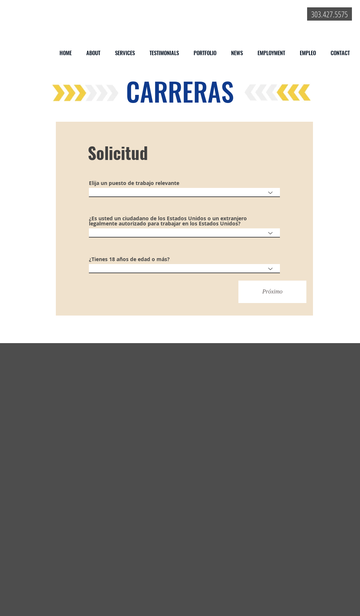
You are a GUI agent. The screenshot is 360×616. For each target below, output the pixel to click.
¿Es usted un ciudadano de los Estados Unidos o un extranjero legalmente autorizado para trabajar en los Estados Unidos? (168, 221)
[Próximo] (272, 292)
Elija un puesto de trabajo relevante (134, 183)
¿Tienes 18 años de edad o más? (129, 259)
